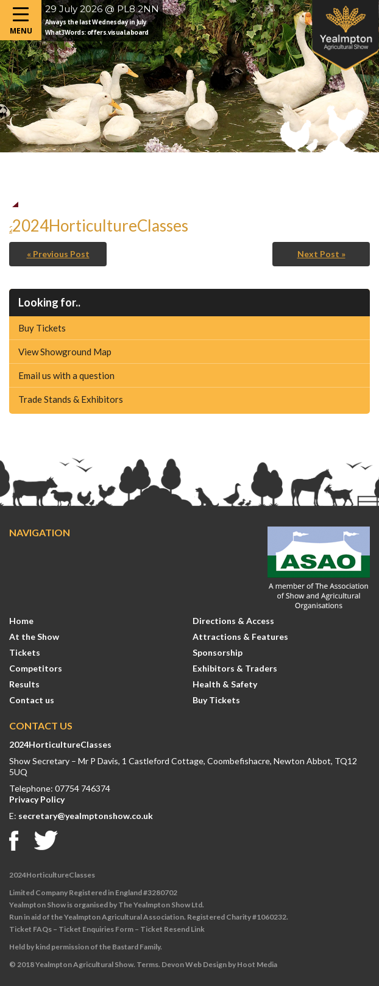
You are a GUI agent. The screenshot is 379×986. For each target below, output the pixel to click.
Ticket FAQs (30, 929)
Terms (147, 964)
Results (24, 684)
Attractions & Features (240, 636)
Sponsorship (218, 652)
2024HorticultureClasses (60, 744)
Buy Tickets (42, 327)
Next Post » (321, 254)
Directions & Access (233, 620)
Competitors (35, 668)
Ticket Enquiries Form (95, 929)
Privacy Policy (37, 799)
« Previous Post (58, 254)
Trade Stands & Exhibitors (70, 399)
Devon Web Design (194, 964)
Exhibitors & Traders (235, 668)
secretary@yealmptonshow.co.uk (85, 815)
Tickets (24, 652)
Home (21, 620)
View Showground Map (65, 351)
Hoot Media (257, 964)
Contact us (31, 700)
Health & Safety (225, 684)
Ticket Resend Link (172, 929)
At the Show (34, 636)
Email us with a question (66, 375)
